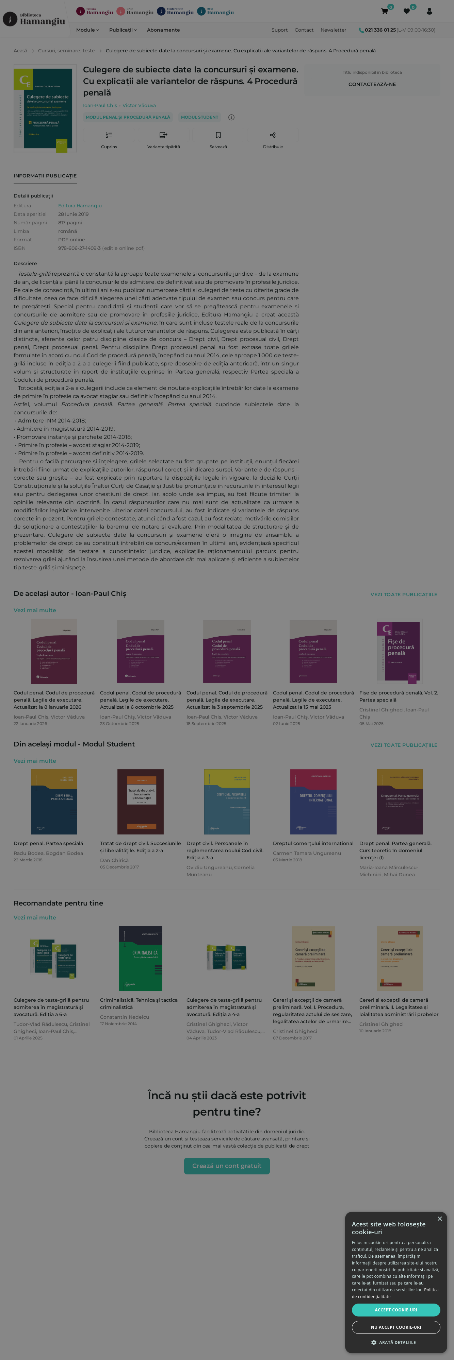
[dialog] (396, 1282)
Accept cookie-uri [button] (396, 1310)
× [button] (439, 1219)
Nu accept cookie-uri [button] (396, 1327)
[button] (396, 1342)
